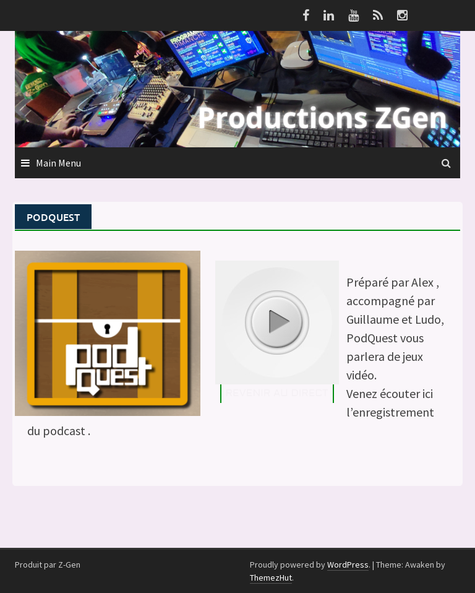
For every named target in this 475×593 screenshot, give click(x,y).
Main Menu (58, 163)
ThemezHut (271, 577)
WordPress (348, 564)
